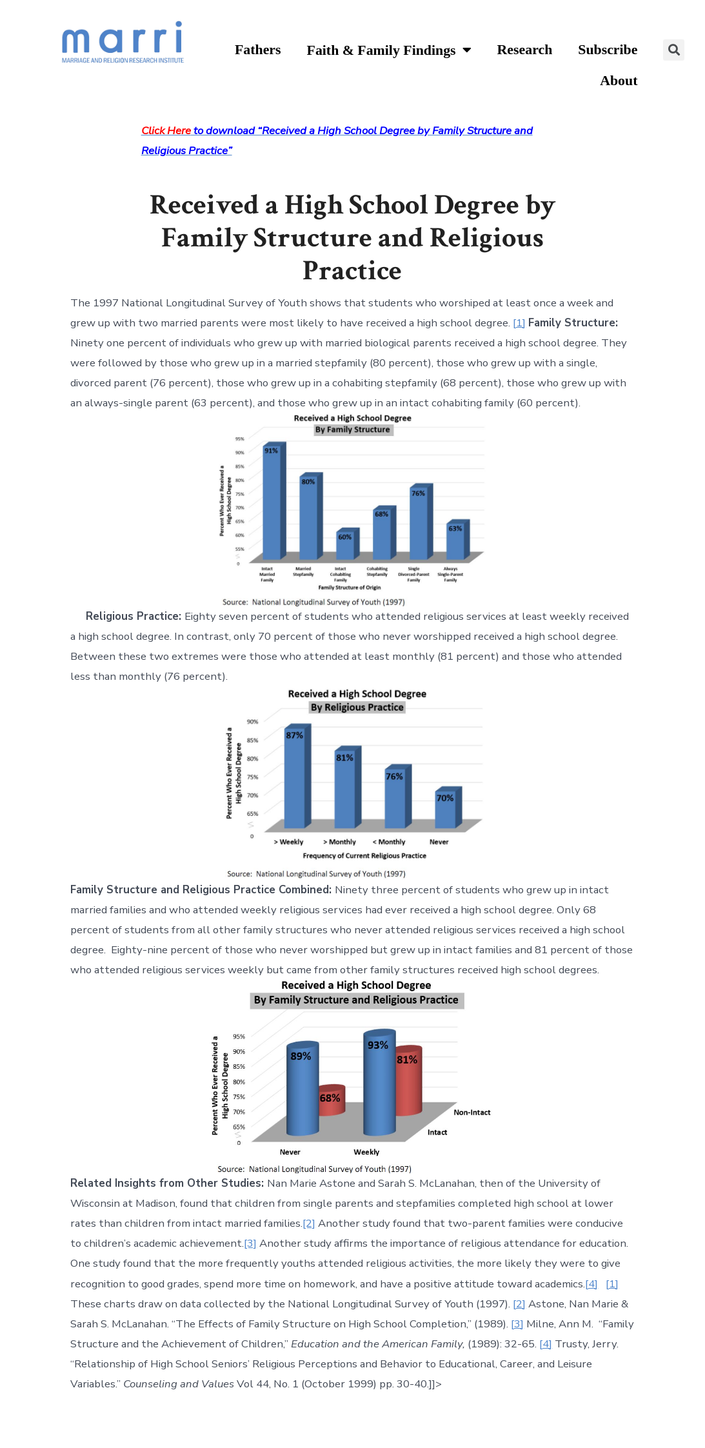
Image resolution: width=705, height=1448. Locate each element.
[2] (309, 1223)
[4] (591, 1283)
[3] (250, 1243)
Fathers (258, 49)
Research (525, 49)
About (618, 80)
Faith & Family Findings (389, 50)
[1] (519, 322)
